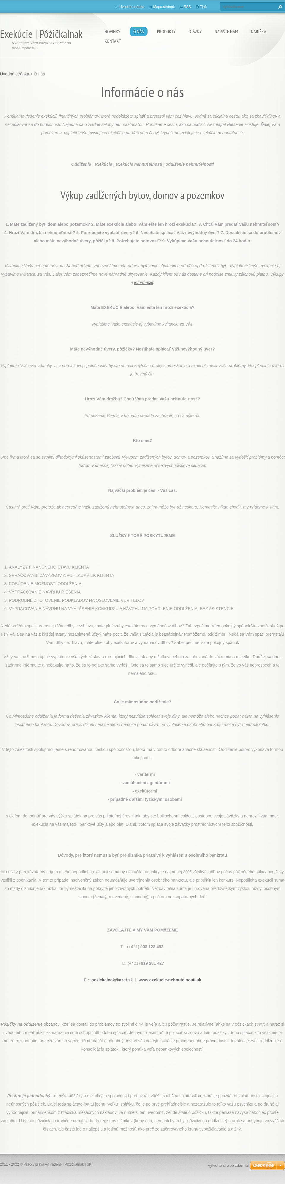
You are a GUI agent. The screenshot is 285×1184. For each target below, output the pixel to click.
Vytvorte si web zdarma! (228, 1165)
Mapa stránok (164, 7)
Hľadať (279, 6)
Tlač (203, 7)
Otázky (195, 31)
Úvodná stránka (131, 7)
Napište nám (226, 31)
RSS (187, 7)
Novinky (112, 31)
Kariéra (258, 31)
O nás (138, 31)
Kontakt (112, 41)
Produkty (166, 31)
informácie (143, 282)
